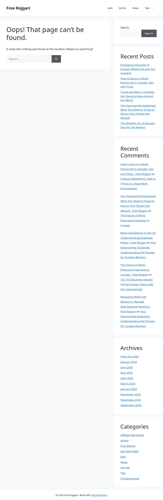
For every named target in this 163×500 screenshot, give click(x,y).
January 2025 (128, 389)
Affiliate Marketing (132, 435)
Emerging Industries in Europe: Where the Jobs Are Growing (137, 69)
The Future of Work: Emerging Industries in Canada (134, 220)
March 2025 (127, 383)
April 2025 (126, 378)
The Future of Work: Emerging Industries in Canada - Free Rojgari (134, 269)
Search (124, 27)
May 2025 (126, 373)
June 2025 (126, 367)
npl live (125, 467)
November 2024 (130, 400)
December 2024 (130, 394)
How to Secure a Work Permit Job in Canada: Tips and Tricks (137, 82)
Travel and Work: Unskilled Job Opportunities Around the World (137, 96)
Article (122, 8)
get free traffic (129, 451)
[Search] (56, 59)
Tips (151, 8)
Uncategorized (129, 478)
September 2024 (130, 405)
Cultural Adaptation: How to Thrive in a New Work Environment (138, 183)
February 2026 (129, 356)
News (135, 8)
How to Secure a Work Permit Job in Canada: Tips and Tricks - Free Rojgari (137, 169)
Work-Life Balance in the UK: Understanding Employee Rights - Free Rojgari (138, 237)
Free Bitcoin (127, 446)
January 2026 (128, 362)
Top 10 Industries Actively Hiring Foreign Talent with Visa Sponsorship (136, 284)
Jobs (110, 8)
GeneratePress (99, 495)
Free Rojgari (18, 8)
